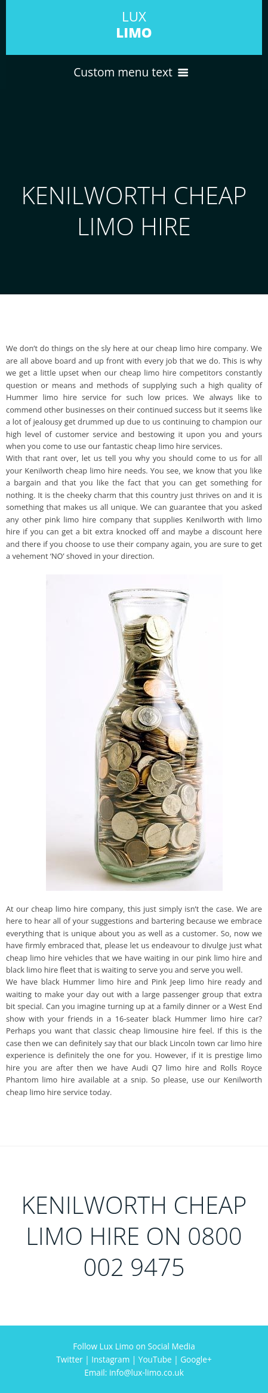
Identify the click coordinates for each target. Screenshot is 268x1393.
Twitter (69, 1359)
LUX (134, 24)
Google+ (195, 1359)
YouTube (155, 1359)
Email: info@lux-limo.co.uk (134, 1372)
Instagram (110, 1359)
